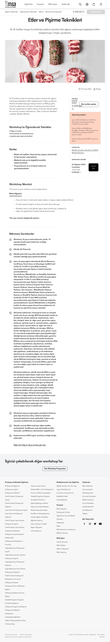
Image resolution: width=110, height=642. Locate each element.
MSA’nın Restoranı (63, 549)
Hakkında (66, 5)
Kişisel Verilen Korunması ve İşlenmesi (18, 637)
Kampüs (40, 5)
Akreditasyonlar (87, 493)
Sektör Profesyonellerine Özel (15, 620)
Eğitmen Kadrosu (37, 520)
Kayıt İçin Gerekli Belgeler (40, 507)
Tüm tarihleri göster (88, 104)
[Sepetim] (94, 4)
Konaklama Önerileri (38, 500)
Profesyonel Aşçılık (11, 489)
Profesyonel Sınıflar (63, 512)
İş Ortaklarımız (87, 510)
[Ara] (80, 4)
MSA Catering (61, 552)
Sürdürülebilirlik (88, 507)
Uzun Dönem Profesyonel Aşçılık (16, 510)
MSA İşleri (52, 5)
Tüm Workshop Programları (55, 469)
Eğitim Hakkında (11, 12)
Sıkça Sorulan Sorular (38, 486)
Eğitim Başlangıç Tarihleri (39, 503)
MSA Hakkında (87, 486)
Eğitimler (29, 5)
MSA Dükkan (61, 545)
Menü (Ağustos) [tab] (15, 194)
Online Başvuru (36, 531)
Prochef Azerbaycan (12, 603)
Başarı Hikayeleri (36, 527)
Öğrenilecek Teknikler (28, 12)
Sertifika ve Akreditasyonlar (40, 513)
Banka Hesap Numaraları (39, 510)
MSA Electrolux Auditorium (66, 529)
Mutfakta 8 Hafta (62, 496)
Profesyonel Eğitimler (12, 486)
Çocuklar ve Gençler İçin (65, 493)
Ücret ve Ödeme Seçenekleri (41, 493)
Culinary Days (10, 624)
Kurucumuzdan (87, 489)
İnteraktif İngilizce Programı (14, 600)
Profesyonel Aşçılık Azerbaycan (15, 607)
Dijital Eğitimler (62, 500)
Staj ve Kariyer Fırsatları (39, 524)
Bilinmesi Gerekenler (54, 12)
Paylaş (97, 89)
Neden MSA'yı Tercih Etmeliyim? (42, 489)
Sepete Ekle (93, 167)
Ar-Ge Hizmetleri (88, 503)
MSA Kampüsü (62, 509)
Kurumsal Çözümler (89, 496)
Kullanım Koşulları (11, 634)
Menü (41, 12)
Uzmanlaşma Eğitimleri (13, 617)
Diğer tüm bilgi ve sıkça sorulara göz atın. (30, 445)
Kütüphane (60, 522)
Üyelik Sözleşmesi (26, 634)
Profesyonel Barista (11, 582)
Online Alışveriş (62, 542)
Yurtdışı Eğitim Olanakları (39, 517)
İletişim (84, 513)
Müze (58, 526)
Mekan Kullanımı (62, 533)
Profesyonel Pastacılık (12, 493)
